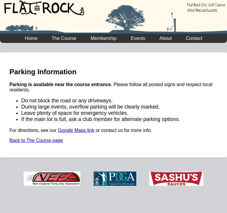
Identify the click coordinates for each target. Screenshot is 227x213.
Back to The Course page (36, 140)
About (165, 38)
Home (31, 38)
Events (138, 38)
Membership (103, 38)
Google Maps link (76, 130)
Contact (194, 38)
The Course (64, 38)
